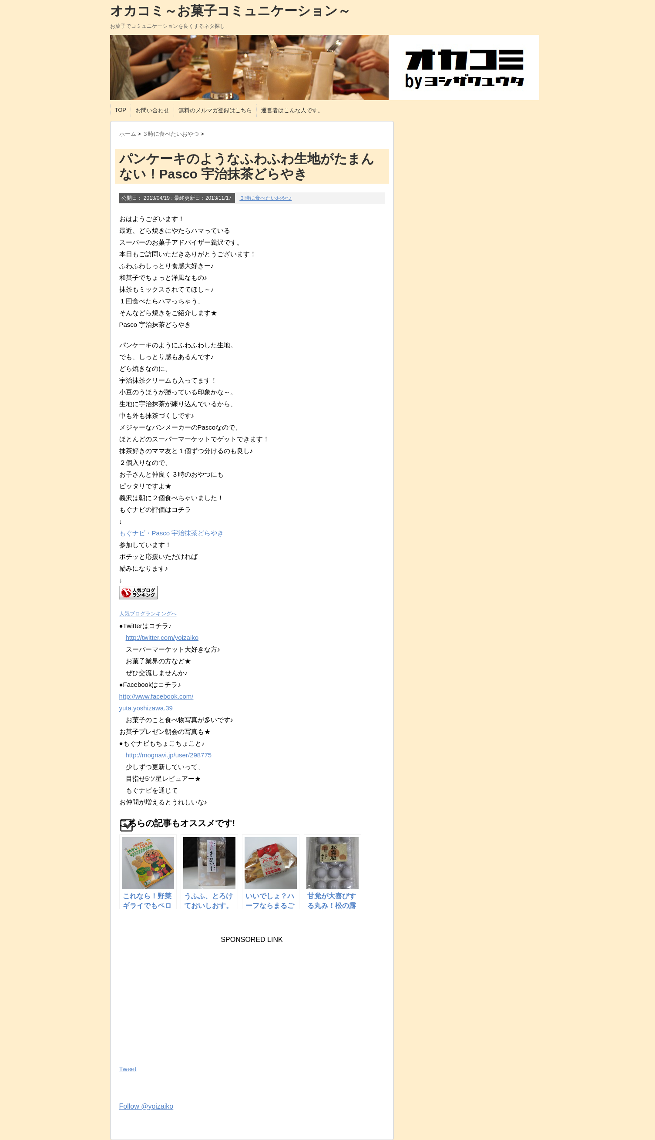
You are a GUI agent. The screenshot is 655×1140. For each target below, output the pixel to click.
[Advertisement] (184, 998)
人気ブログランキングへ (148, 614)
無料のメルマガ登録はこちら (215, 110)
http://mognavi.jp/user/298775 (169, 755)
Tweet (128, 1069)
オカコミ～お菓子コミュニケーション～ (230, 10)
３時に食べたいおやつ (265, 198)
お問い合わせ (152, 110)
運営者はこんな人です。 (292, 110)
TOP (121, 110)
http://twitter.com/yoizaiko (162, 637)
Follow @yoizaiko (146, 1106)
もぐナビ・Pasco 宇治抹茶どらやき (171, 533)
